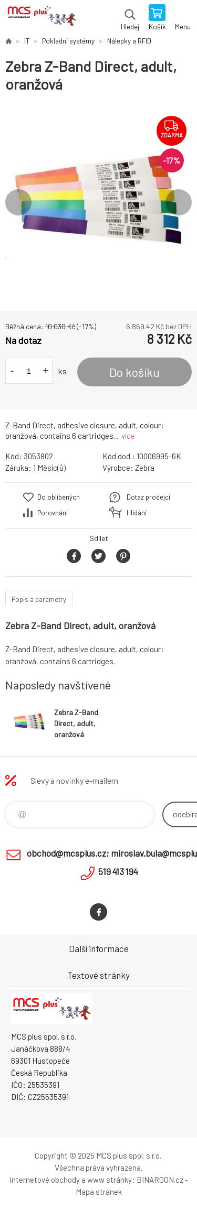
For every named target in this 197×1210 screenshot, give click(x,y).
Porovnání (52, 513)
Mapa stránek (99, 1191)
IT (26, 41)
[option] (98, 202)
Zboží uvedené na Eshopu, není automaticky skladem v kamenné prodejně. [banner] (41, 18)
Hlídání (137, 513)
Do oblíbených (58, 497)
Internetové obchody (44, 1179)
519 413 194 (118, 871)
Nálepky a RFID (129, 41)
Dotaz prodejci (148, 497)
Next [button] (178, 202)
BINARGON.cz (160, 1179)
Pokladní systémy (68, 41)
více (128, 435)
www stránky (109, 1179)
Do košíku (134, 372)
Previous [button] (18, 202)
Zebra (144, 467)
